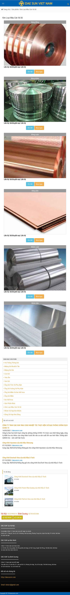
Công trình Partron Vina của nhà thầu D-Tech (29, 499)
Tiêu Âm (6, 377)
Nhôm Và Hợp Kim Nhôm (12, 411)
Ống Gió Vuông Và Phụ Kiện (13, 389)
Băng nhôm (35, 78)
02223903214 (12, 514)
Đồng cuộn (35, 134)
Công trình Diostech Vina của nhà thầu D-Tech (18, 458)
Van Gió (6, 381)
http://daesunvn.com (8, 577)
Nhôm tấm (35, 303)
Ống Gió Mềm (8, 396)
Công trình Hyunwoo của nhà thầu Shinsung (17, 443)
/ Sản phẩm (14, 9)
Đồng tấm (35, 191)
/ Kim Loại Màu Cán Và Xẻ (27, 9)
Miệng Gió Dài (8, 370)
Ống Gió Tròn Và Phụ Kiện (12, 385)
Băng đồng (35, 22)
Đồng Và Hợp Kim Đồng (11, 414)
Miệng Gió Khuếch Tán (11, 366)
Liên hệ (17, 517)
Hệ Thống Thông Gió (11, 363)
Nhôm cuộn (35, 247)
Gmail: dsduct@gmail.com (10, 585)
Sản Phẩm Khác (9, 403)
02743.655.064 (33, 514)
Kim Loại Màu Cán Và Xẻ (12, 407)
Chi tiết (30, 72)
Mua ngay (39, 72)
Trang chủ (5, 9)
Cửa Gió (6, 374)
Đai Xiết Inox (8, 400)
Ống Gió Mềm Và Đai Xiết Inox (14, 392)
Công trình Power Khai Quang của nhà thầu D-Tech (31, 488)
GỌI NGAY (7, 517)
